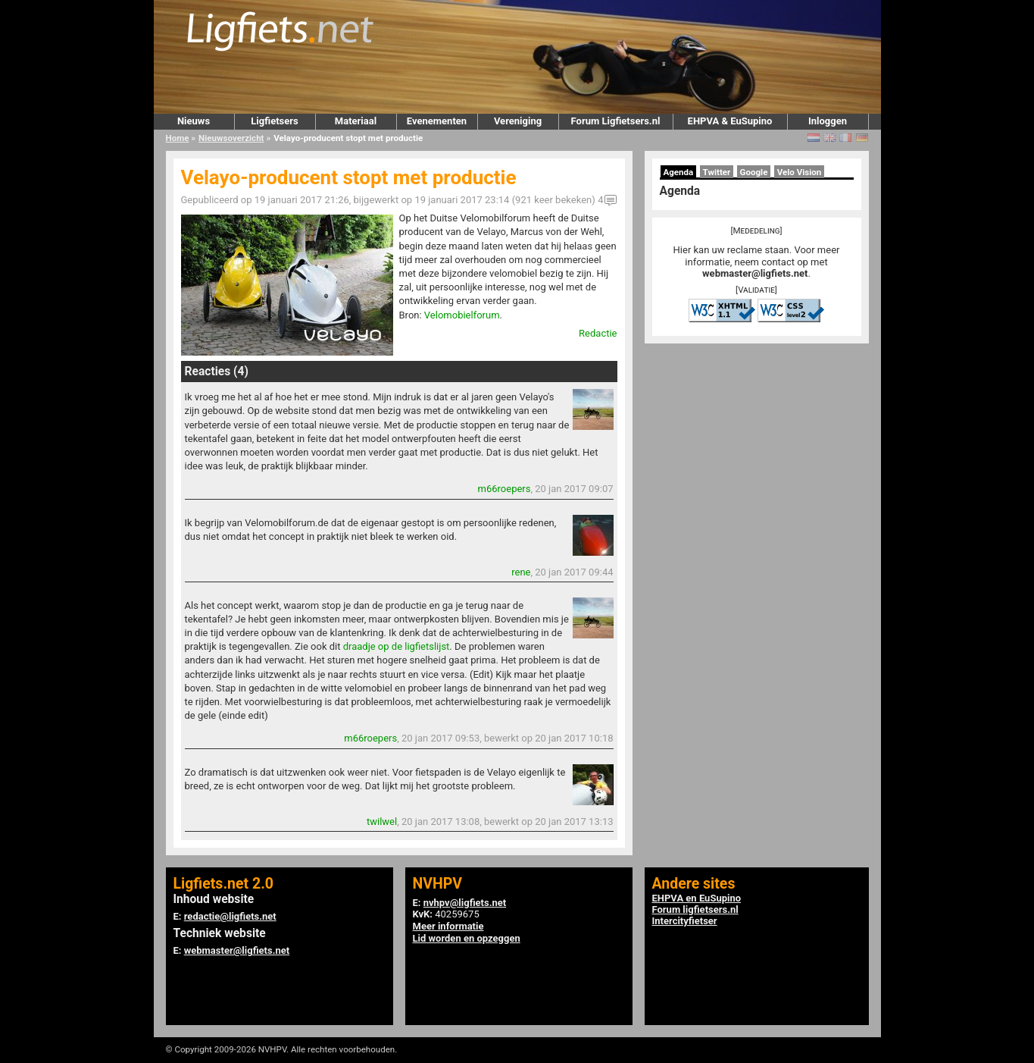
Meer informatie (448, 926)
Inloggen (827, 121)
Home (177, 138)
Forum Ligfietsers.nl (616, 121)
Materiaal (355, 121)
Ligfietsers (274, 121)
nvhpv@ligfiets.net (464, 902)
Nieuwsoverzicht (231, 138)
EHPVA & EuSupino (730, 121)
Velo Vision (799, 172)
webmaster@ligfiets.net (755, 273)
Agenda (679, 172)
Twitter (717, 172)
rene (520, 572)
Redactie (598, 333)
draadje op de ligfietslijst (396, 646)
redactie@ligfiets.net (230, 916)
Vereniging (518, 121)
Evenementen (437, 121)
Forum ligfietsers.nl (695, 909)
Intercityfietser (684, 921)
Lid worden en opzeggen (466, 938)
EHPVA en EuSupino (697, 898)
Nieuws (193, 121)
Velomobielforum (462, 315)
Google (754, 172)
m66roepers (504, 488)
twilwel (382, 821)
